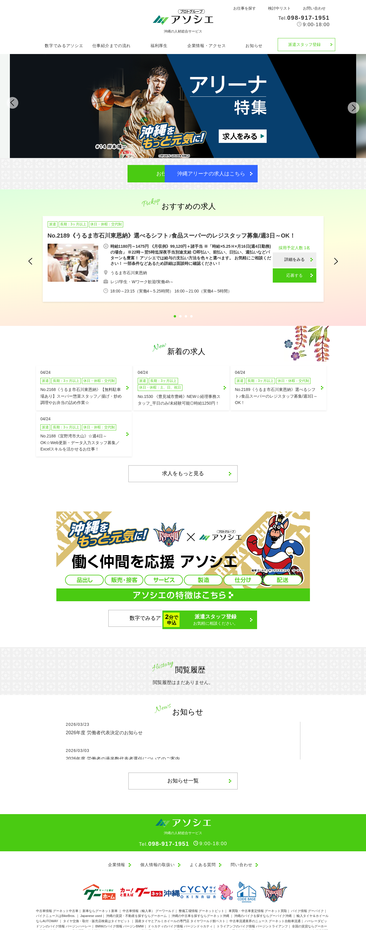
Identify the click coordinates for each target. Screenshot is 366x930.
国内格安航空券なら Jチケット (254, 898)
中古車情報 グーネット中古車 (57, 877)
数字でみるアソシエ (64, 45)
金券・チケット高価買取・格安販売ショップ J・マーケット (94, 898)
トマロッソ (266, 902)
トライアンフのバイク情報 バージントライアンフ (252, 892)
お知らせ (254, 45)
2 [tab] (180, 316)
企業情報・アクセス (206, 45)
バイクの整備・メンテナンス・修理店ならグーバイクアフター (143, 902)
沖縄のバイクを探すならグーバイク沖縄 (263, 882)
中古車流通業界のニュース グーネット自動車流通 (265, 887)
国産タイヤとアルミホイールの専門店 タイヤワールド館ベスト (180, 887)
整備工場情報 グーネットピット (201, 877)
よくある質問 (203, 831)
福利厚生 (159, 45)
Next (349, 105)
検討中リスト (279, 8)
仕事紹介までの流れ (111, 45)
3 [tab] (186, 316)
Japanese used (91, 882)
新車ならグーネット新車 (100, 877)
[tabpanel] (183, 260)
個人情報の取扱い (157, 831)
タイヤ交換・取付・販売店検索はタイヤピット (97, 887)
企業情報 (115, 831)
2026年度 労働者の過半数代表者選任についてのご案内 (123, 725)
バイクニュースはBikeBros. (56, 882)
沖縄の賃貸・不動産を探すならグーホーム (137, 882)
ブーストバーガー (290, 902)
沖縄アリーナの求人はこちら (231, 174)
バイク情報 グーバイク (307, 877)
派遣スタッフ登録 (304, 44)
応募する (294, 275)
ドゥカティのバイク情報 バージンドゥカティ (180, 892)
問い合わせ (242, 831)
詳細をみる (294, 259)
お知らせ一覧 (183, 748)
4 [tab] (191, 316)
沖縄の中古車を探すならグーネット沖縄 (201, 882)
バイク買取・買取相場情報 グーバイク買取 (223, 902)
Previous (16, 105)
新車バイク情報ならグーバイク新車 (68, 902)
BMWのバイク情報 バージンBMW (119, 892)
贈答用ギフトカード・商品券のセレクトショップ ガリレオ (185, 898)
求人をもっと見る (183, 441)
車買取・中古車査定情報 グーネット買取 (258, 877)
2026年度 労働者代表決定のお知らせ (104, 699)
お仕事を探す (244, 8)
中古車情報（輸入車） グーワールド (149, 877)
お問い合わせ (314, 8)
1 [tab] (175, 316)
